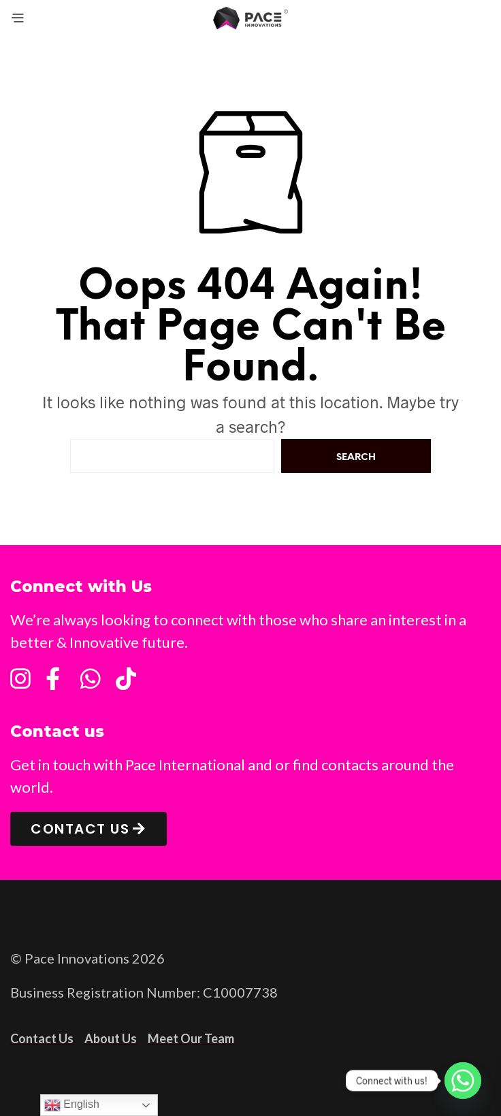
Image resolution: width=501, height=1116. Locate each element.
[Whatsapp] (463, 1080)
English (71, 1105)
